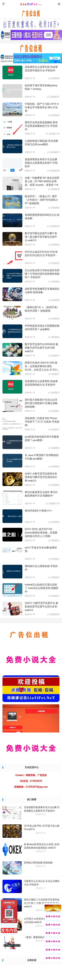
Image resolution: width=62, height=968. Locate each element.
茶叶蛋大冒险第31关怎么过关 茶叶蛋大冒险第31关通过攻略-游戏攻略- (41, 403)
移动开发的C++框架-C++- (38, 510)
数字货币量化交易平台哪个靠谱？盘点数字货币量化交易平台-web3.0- (41, 237)
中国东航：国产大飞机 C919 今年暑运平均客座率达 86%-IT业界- (42, 107)
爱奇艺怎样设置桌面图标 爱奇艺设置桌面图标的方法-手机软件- (41, 126)
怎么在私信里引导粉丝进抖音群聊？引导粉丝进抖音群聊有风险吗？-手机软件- (42, 274)
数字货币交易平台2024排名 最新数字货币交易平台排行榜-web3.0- (41, 348)
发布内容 (9, 930)
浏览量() (54, 78)
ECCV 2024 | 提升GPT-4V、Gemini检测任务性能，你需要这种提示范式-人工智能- (41, 533)
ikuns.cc (31, 4)
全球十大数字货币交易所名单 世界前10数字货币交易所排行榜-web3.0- (41, 477)
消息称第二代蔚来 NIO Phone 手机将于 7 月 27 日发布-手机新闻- (42, 422)
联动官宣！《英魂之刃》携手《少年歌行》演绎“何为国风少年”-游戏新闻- (41, 200)
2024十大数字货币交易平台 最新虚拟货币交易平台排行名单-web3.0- (41, 607)
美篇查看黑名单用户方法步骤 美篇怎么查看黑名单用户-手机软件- (41, 163)
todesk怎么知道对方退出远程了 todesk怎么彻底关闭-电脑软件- (41, 588)
